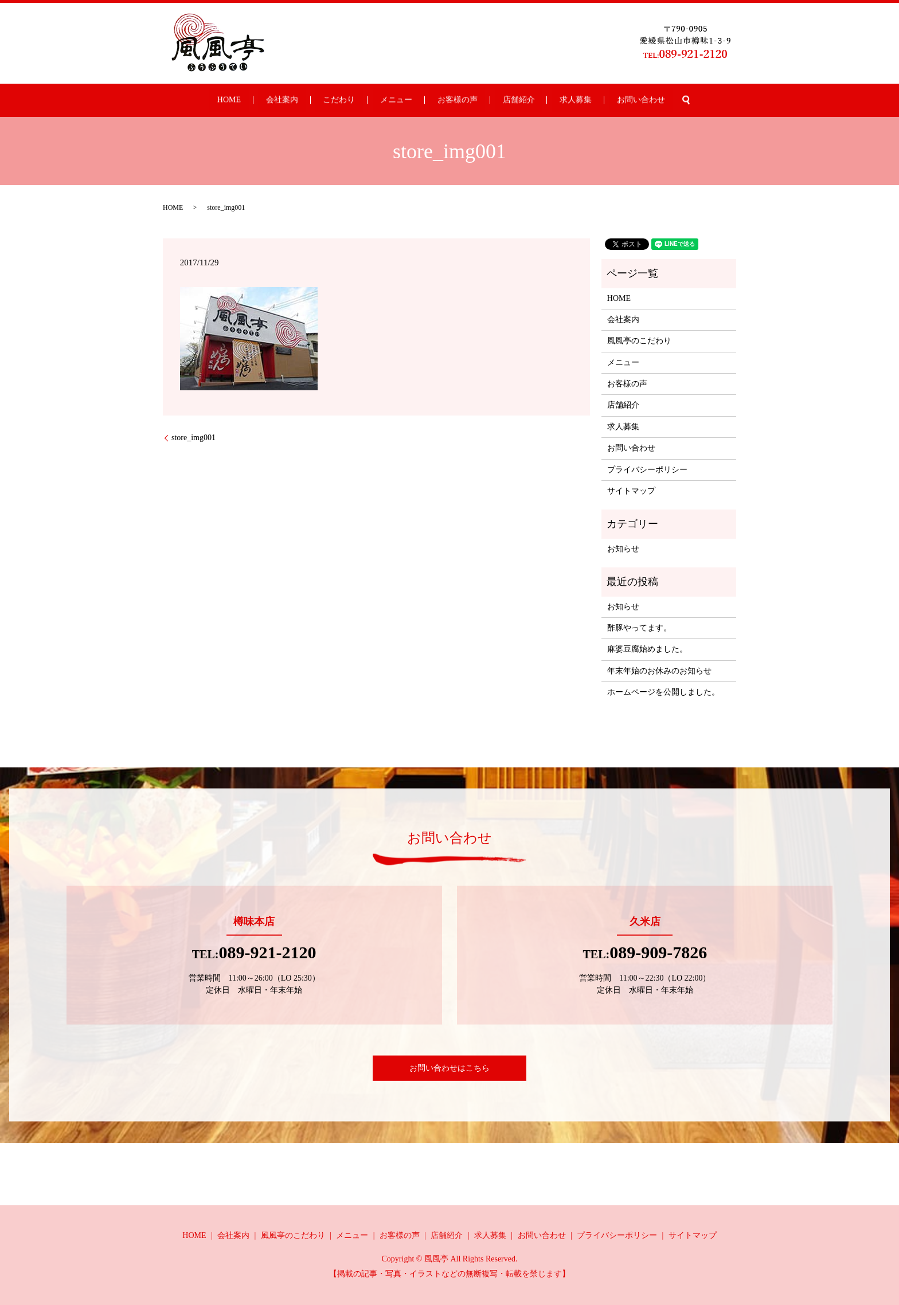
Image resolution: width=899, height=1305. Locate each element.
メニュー (404, 100)
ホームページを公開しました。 (663, 692)
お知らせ (623, 548)
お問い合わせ (586, 100)
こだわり (362, 100)
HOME (283, 100)
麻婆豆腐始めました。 (647, 649)
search (624, 100)
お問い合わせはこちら (449, 1068)
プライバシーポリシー (647, 469)
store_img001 (193, 437)
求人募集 (537, 100)
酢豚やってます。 (639, 628)
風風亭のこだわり (639, 340)
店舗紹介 (495, 100)
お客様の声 (449, 100)
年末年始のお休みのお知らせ (659, 671)
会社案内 (320, 100)
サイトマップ (631, 491)
